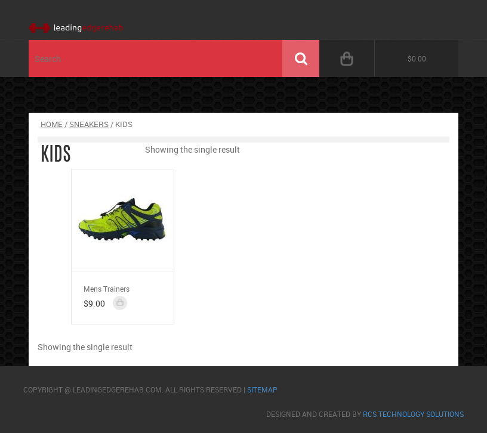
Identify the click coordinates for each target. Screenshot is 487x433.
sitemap (262, 389)
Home (52, 124)
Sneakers (89, 124)
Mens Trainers (107, 288)
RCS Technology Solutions (413, 414)
